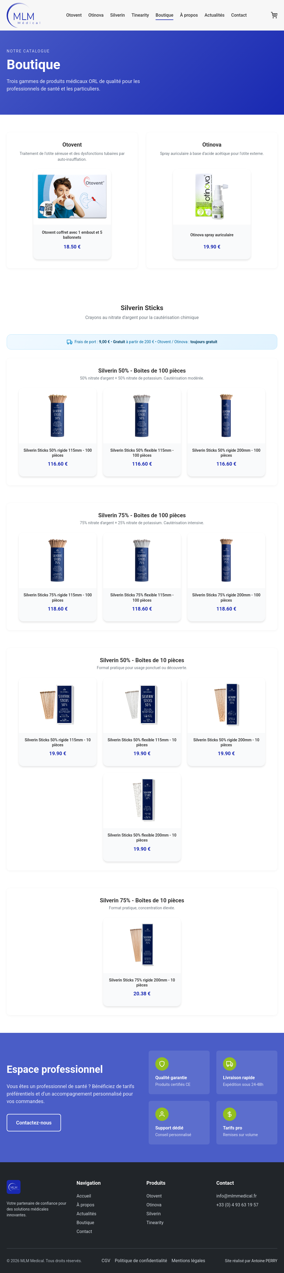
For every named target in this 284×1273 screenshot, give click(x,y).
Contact (239, 15)
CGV (106, 1260)
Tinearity (140, 15)
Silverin (117, 15)
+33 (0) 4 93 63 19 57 (237, 1204)
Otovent (74, 15)
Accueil (84, 1196)
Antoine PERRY (264, 1261)
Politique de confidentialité (141, 1260)
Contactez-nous (34, 1123)
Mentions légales (188, 1260)
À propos (189, 15)
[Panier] (274, 15)
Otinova (96, 15)
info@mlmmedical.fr (236, 1196)
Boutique (164, 15)
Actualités (214, 15)
